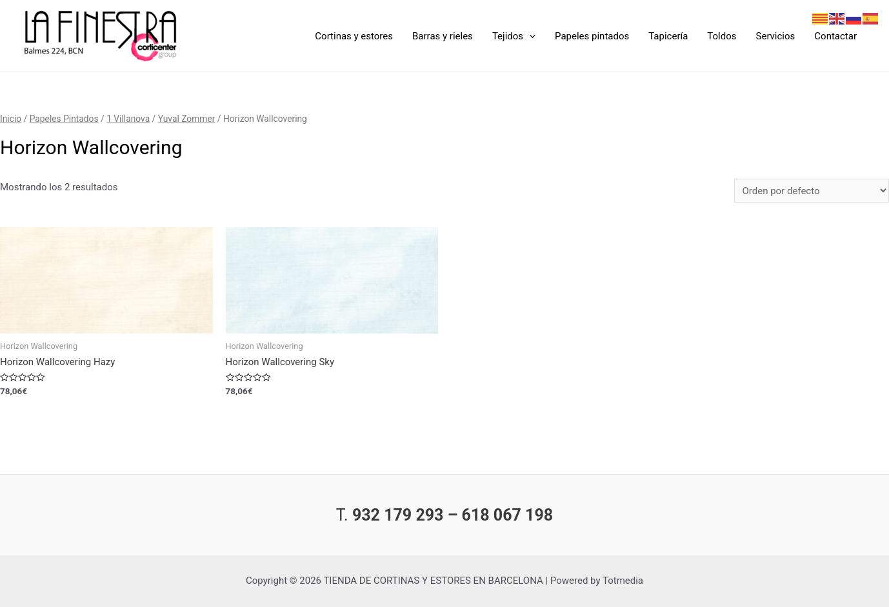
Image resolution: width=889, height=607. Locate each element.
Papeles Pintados (64, 119)
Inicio (10, 119)
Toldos (721, 36)
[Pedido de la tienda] (811, 191)
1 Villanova (128, 119)
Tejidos (513, 36)
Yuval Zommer (186, 119)
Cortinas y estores (354, 36)
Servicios (775, 36)
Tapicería (668, 36)
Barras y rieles (442, 36)
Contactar (835, 36)
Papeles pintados (592, 36)
